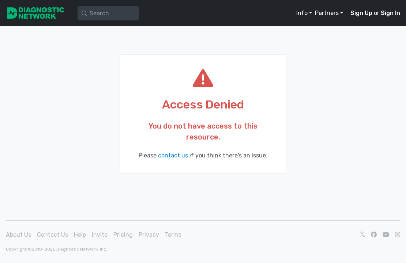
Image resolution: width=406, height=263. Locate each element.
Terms (173, 234)
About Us (18, 234)
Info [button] (302, 12)
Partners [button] (327, 12)
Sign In (390, 12)
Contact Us (52, 234)
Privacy (149, 234)
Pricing (123, 234)
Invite (100, 234)
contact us (173, 155)
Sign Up (361, 12)
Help (80, 234)
